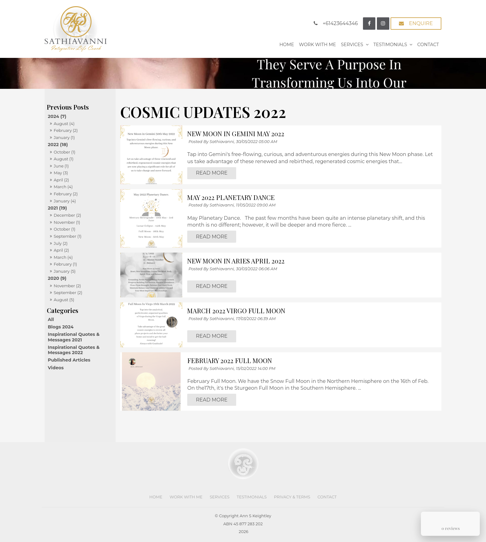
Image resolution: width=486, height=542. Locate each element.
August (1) (63, 158)
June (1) (61, 165)
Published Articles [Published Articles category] (69, 360)
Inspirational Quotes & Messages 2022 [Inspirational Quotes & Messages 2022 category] (73, 350)
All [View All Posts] (51, 319)
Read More (212, 173)
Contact (428, 44)
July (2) (61, 243)
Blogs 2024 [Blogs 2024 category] (60, 327)
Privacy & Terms (292, 497)
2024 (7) (57, 116)
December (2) (67, 215)
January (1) (64, 137)
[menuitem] (156, 497)
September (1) (68, 236)
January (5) (65, 271)
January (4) (65, 200)
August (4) (64, 123)
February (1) (65, 264)
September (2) (68, 292)
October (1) (64, 152)
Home (286, 44)
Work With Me (317, 44)
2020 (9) (57, 278)
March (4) (63, 186)
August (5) (64, 299)
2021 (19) (57, 208)
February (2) (66, 130)
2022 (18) (58, 144)
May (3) (61, 172)
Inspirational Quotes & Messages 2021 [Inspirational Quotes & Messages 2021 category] (73, 337)
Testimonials (390, 44)
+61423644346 (340, 23)
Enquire (421, 23)
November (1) (67, 222)
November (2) (67, 285)
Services (352, 44)
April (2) (61, 179)
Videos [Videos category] (56, 368)
